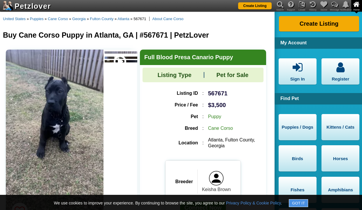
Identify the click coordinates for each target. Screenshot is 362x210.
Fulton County (102, 19)
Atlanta (123, 19)
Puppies (37, 19)
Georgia (79, 19)
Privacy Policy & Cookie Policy (253, 203)
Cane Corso (58, 19)
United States (14, 19)
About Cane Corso (168, 19)
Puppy (214, 116)
